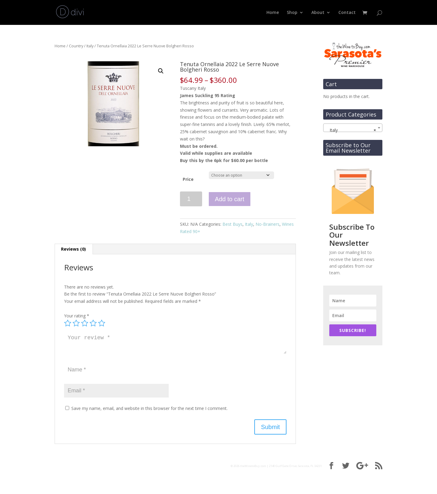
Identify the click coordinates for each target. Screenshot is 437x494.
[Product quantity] (191, 198)
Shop (292, 12)
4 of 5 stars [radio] (93, 323)
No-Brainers (267, 224)
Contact (347, 12)
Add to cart (229, 199)
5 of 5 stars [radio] (101, 323)
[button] (160, 71)
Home (272, 12)
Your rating (76, 316)
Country (76, 46)
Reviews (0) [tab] (73, 249)
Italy (89, 46)
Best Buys (232, 224)
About (317, 12)
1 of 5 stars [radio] (67, 323)
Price (188, 179)
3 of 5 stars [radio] (84, 323)
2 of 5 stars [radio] (76, 323)
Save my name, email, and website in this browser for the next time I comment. (149, 408)
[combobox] (352, 128)
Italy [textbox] (351, 130)
